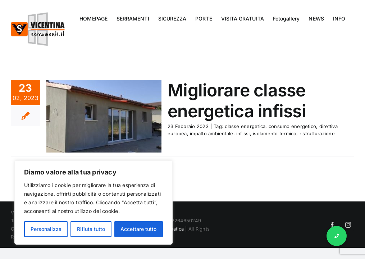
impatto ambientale (211, 133)
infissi (243, 133)
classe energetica (245, 126)
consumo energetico (292, 126)
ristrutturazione (317, 133)
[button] (337, 236)
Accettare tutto (138, 229)
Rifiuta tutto (91, 229)
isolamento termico (274, 133)
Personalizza (46, 229)
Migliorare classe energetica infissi (237, 100)
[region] (93, 202)
